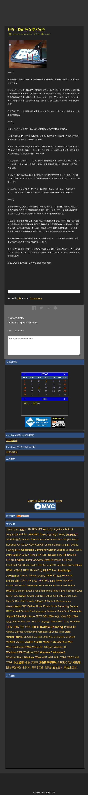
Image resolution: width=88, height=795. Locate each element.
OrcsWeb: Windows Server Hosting (45, 501)
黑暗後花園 (11, 452)
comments (36, 298)
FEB (36, 403)
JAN (27, 403)
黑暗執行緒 (11, 440)
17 (39, 388)
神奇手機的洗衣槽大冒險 (26, 29)
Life (19, 298)
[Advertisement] (42, 272)
